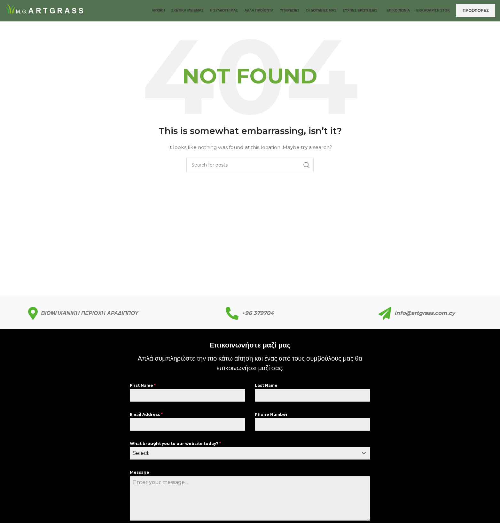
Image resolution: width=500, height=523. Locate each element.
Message (139, 477)
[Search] (250, 169)
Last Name (266, 389)
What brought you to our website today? (175, 448)
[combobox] (250, 458)
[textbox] (244, 458)
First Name (143, 389)
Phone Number (271, 419)
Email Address (146, 419)
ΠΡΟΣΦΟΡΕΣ (476, 12)
